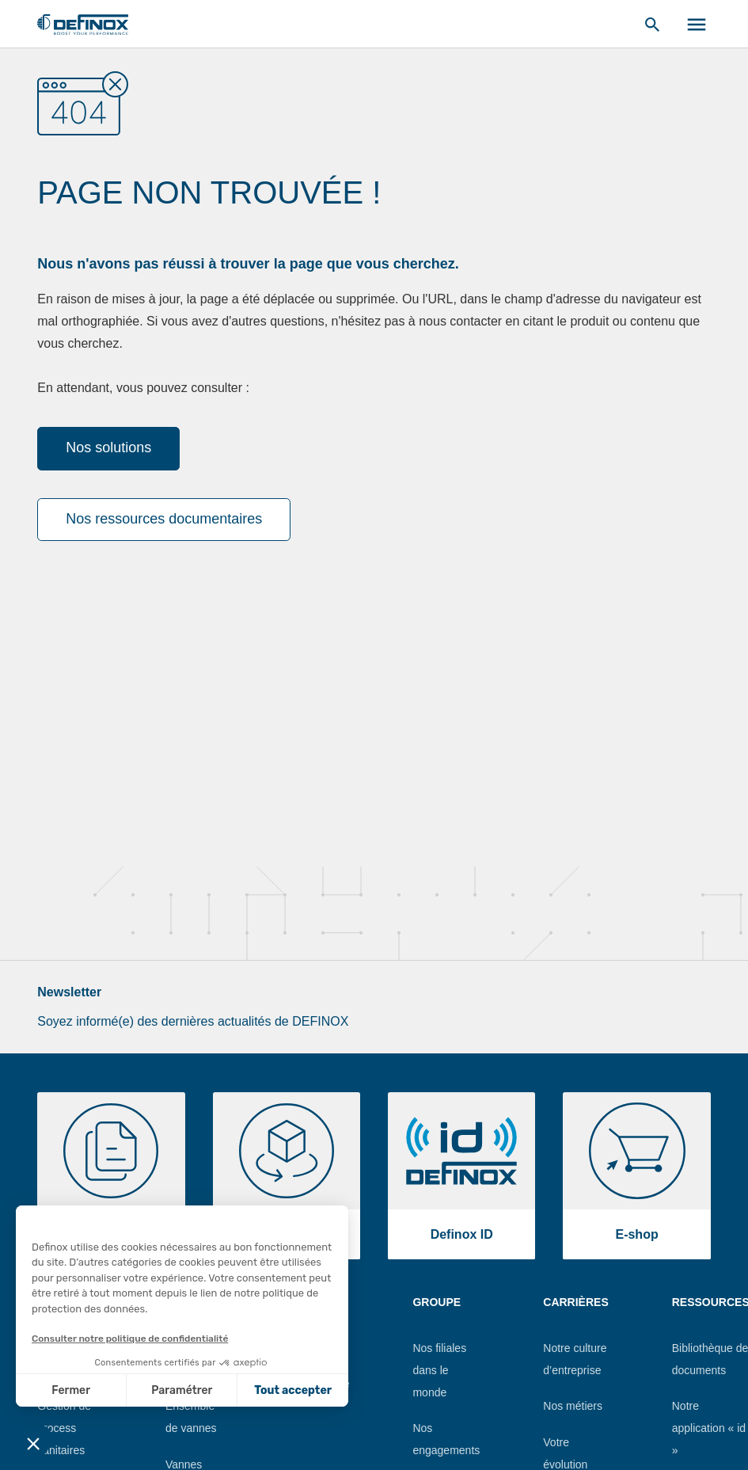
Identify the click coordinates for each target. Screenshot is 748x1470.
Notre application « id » (709, 1428)
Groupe (436, 1302)
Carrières (575, 1302)
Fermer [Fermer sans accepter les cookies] (70, 1390)
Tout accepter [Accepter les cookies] (293, 1390)
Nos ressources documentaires (164, 519)
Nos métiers (572, 1406)
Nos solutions (108, 447)
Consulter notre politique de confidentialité (130, 1338)
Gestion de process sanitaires (64, 1428)
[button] (33, 1443)
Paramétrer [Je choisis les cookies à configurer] (181, 1390)
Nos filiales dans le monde (439, 1370)
